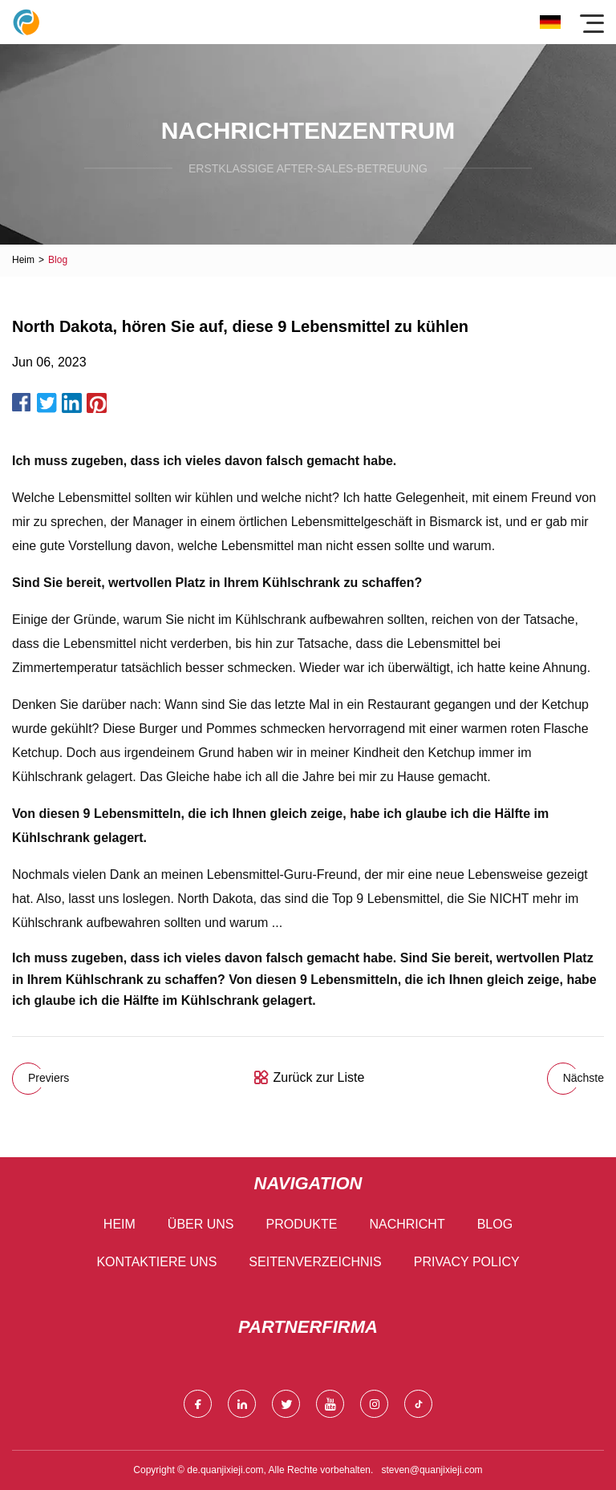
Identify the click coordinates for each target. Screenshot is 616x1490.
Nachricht (406, 1224)
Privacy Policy (467, 1262)
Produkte (302, 1224)
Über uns (201, 1224)
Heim (23, 259)
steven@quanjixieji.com (431, 1470)
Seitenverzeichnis (315, 1262)
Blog (495, 1224)
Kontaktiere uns (156, 1262)
